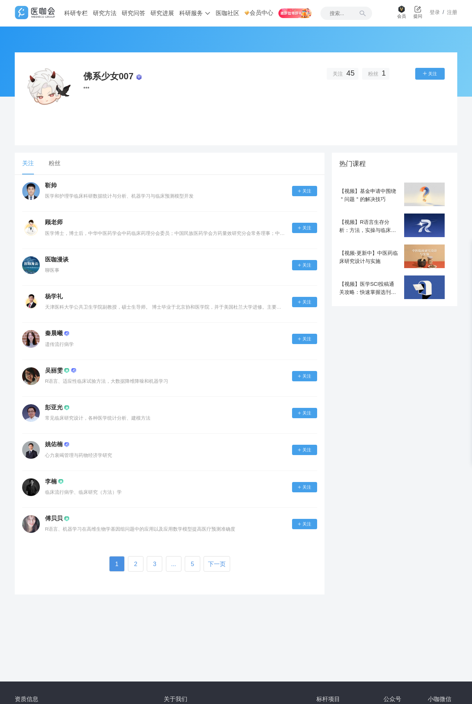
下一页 (217, 564)
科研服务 (194, 13)
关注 (28, 163)
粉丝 (54, 163)
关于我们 (175, 699)
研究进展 (162, 13)
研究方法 (105, 13)
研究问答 (133, 13)
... (173, 564)
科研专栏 (76, 13)
